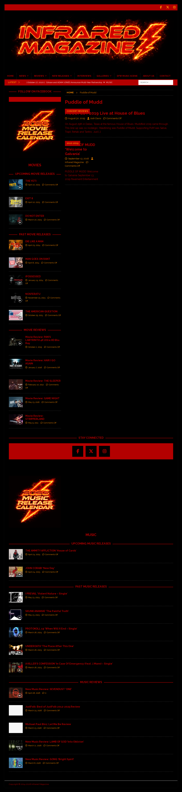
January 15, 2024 (35, 280)
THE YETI (30, 180)
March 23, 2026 (35, 728)
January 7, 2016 (35, 367)
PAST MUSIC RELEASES (91, 586)
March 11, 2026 (34, 745)
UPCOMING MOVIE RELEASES (35, 173)
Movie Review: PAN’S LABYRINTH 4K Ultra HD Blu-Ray (42, 339)
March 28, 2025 (35, 632)
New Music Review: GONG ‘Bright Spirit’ (49, 759)
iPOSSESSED (33, 276)
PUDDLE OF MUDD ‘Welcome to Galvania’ (80, 149)
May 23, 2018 (33, 402)
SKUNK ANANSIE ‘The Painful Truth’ (47, 611)
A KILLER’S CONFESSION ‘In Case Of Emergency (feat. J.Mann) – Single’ (69, 663)
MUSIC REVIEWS (91, 682)
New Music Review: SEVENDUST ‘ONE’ (48, 689)
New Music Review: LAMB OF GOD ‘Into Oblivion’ (54, 741)
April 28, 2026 (34, 693)
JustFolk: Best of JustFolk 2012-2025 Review (52, 706)
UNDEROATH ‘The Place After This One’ (49, 646)
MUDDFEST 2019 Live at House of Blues (105, 113)
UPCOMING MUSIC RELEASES (91, 543)
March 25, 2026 (35, 710)
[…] (99, 131)
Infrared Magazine (74, 162)
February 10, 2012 (36, 385)
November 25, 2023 (36, 298)
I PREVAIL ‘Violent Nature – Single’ (46, 593)
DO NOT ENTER (34, 216)
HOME (10, 76)
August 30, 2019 (76, 118)
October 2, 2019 (35, 347)
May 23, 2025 (34, 597)
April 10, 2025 (34, 185)
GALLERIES (103, 76)
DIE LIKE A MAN (34, 241)
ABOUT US (148, 76)
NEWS (22, 76)
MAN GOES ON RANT (37, 258)
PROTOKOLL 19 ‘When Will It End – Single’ (51, 628)
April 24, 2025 (34, 554)
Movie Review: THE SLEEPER (43, 380)
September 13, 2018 (78, 158)
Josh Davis (95, 118)
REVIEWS (39, 76)
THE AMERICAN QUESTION (41, 311)
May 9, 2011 (33, 423)
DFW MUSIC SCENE (127, 76)
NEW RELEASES (60, 76)
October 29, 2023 (35, 315)
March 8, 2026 (34, 763)
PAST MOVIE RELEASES (35, 234)
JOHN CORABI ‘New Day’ (40, 568)
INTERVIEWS (84, 76)
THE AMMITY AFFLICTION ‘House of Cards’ (50, 550)
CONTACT (165, 76)
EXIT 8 (29, 198)
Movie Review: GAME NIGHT (42, 398)
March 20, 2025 (35, 220)
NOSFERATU (32, 293)
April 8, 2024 (33, 263)
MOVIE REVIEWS (35, 329)
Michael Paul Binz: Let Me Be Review (48, 724)
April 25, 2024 (34, 245)
